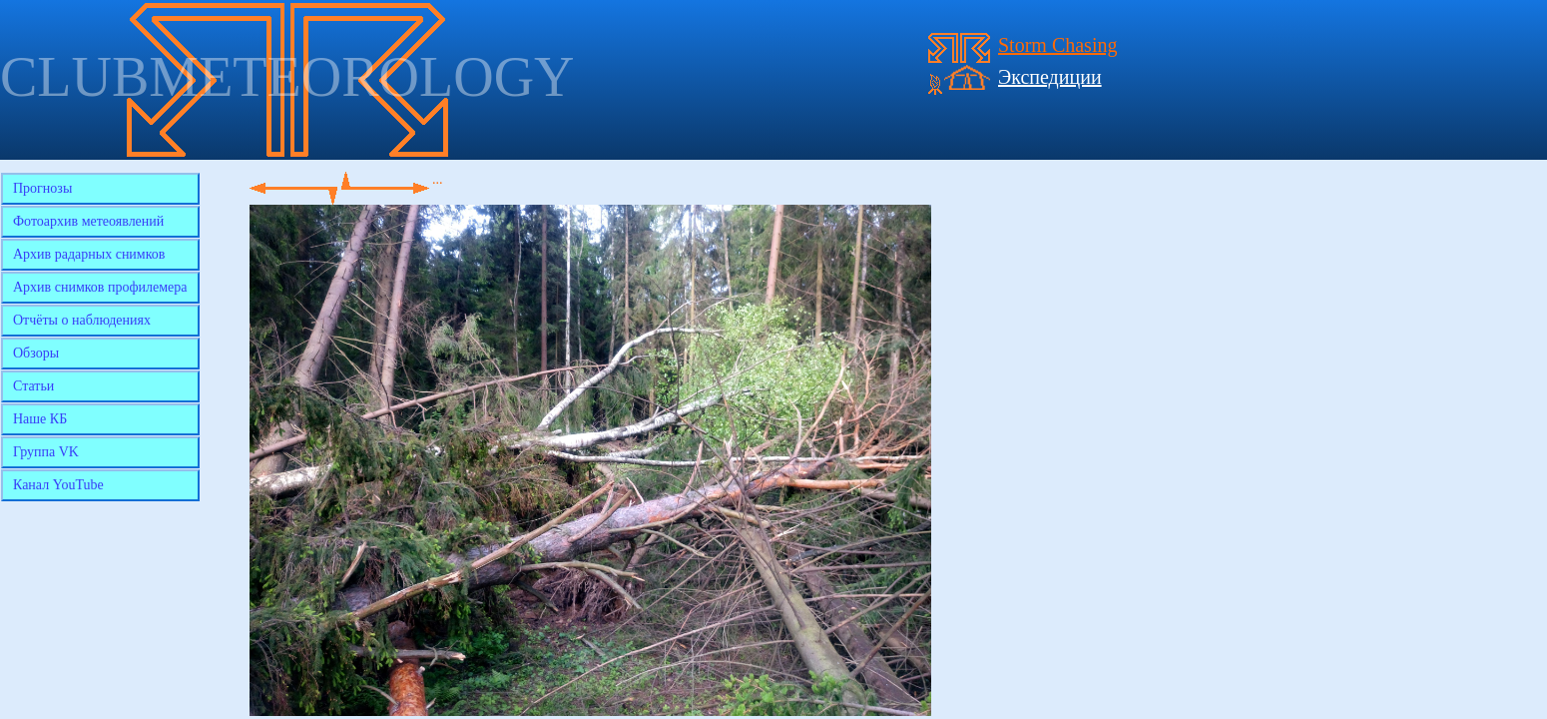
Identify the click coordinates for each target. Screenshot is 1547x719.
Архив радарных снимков (89, 254)
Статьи (33, 385)
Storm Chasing (1057, 45)
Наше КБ (40, 418)
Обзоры (36, 353)
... (437, 179)
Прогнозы (42, 188)
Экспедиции (1050, 77)
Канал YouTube (58, 484)
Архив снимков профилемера (100, 287)
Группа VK (46, 451)
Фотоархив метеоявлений (88, 221)
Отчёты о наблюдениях (82, 320)
